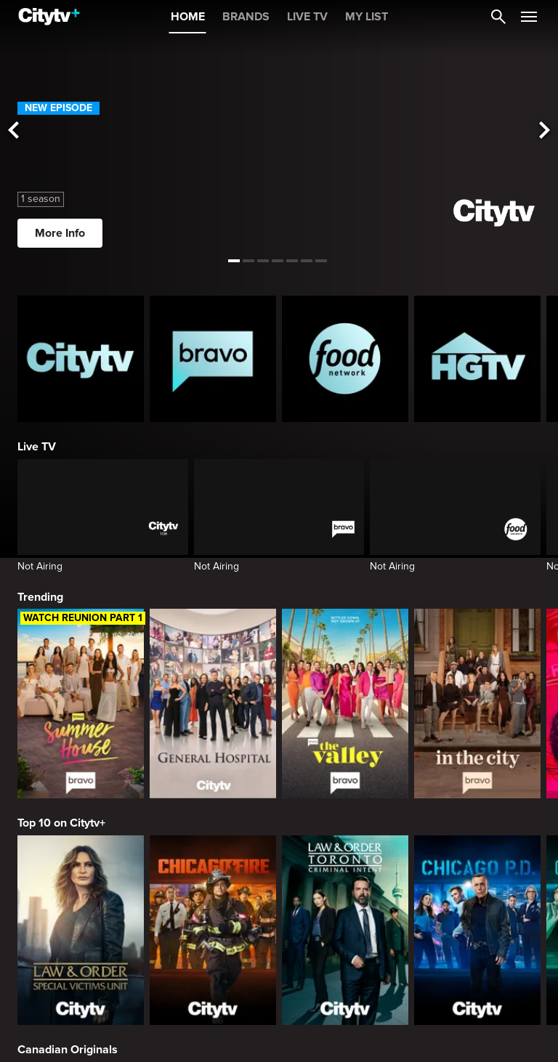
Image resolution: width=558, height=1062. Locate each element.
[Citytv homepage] (80, 359)
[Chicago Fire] (213, 930)
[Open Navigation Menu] (529, 16)
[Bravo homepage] (213, 359)
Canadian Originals (67, 1049)
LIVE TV (307, 16)
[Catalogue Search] (498, 16)
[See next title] (545, 131)
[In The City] (477, 703)
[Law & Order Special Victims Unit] (80, 930)
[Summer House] (80, 703)
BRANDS (246, 16)
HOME (188, 16)
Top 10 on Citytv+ (61, 823)
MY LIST (366, 16)
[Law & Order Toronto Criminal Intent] (345, 930)
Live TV (36, 446)
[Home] (49, 16)
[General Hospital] (213, 703)
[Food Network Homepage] (345, 359)
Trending (40, 597)
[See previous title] (13, 131)
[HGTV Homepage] (477, 359)
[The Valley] (345, 703)
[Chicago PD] (477, 930)
